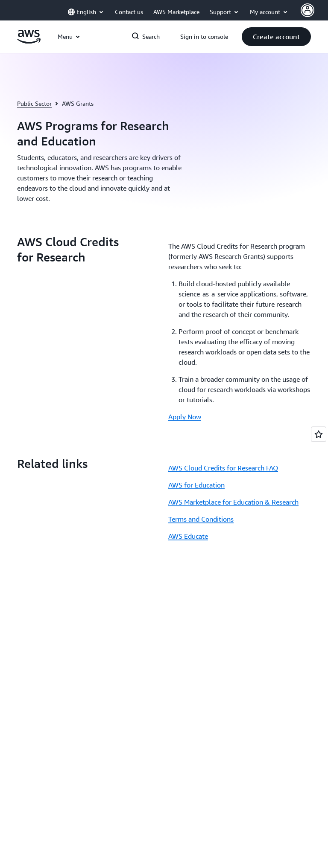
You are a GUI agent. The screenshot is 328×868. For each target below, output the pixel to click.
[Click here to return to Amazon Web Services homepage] (29, 41)
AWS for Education (196, 485)
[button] (276, 36)
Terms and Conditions (201, 519)
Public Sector (34, 103)
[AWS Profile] (307, 10)
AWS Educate (188, 536)
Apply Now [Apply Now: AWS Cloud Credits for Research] (184, 416)
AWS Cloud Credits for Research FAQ (223, 468)
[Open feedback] (318, 434)
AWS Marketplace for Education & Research (233, 502)
